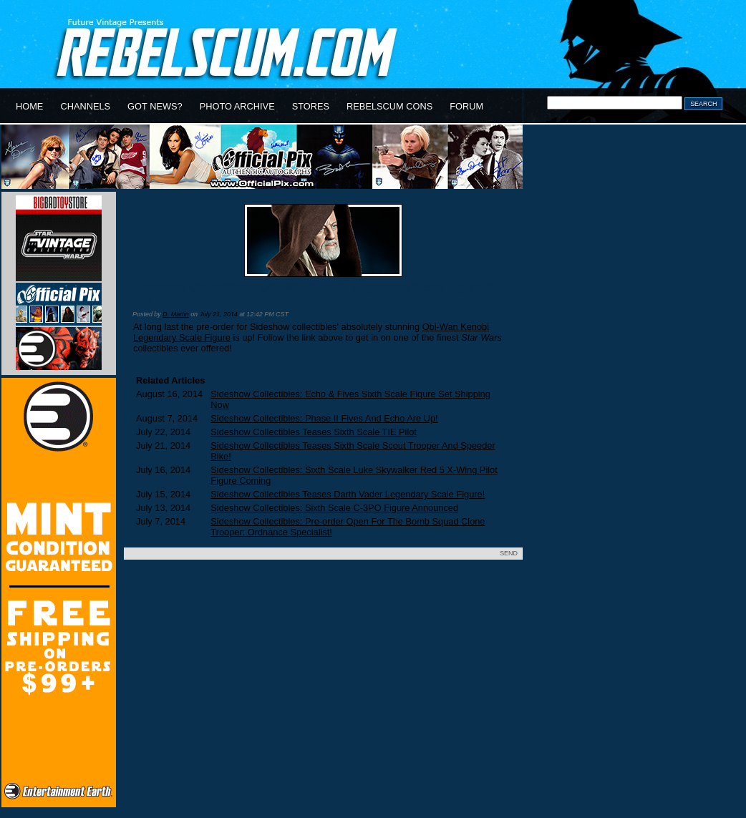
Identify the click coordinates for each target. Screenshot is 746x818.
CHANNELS (85, 106)
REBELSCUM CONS (389, 106)
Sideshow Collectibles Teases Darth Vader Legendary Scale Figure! (347, 494)
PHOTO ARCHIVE (237, 106)
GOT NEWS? (155, 106)
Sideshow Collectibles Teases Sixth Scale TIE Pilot (313, 432)
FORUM (466, 106)
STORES (310, 106)
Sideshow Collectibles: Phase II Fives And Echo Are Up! (323, 418)
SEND (509, 553)
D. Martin (175, 314)
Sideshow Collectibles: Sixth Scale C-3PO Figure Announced (334, 507)
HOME (29, 106)
